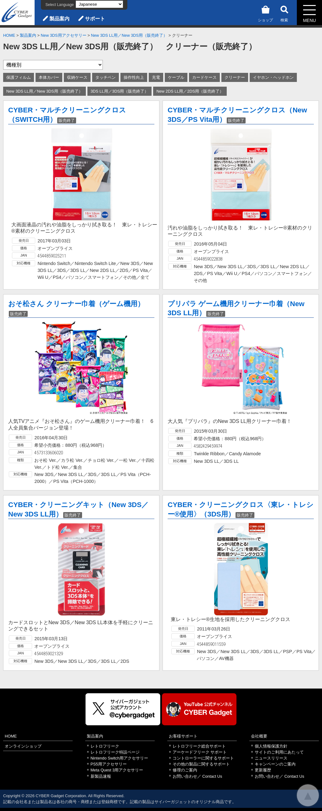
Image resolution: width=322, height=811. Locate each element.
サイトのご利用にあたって (279, 752)
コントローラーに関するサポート (203, 758)
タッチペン (105, 77)
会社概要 (259, 736)
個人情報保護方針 (271, 746)
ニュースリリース (271, 758)
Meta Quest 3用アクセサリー (117, 770)
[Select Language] (99, 4)
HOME (9, 35)
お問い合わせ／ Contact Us (197, 776)
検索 (284, 12)
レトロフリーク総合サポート (199, 746)
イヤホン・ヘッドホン (273, 77)
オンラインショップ (23, 746)
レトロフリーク (105, 746)
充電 (156, 77)
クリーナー (235, 77)
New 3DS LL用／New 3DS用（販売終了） (129, 35)
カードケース (204, 77)
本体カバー (49, 77)
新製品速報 (101, 776)
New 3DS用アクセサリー (63, 35)
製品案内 (59, 18)
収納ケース (77, 77)
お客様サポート (183, 736)
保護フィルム (18, 77)
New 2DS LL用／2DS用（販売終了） (190, 91)
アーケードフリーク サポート (200, 752)
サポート (95, 18)
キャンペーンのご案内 (275, 764)
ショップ (265, 12)
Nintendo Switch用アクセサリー (119, 758)
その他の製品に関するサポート (201, 764)
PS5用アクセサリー (109, 764)
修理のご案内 (185, 770)
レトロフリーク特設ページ (115, 752)
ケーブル (176, 77)
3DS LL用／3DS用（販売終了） (120, 91)
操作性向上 (134, 77)
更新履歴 (263, 770)
